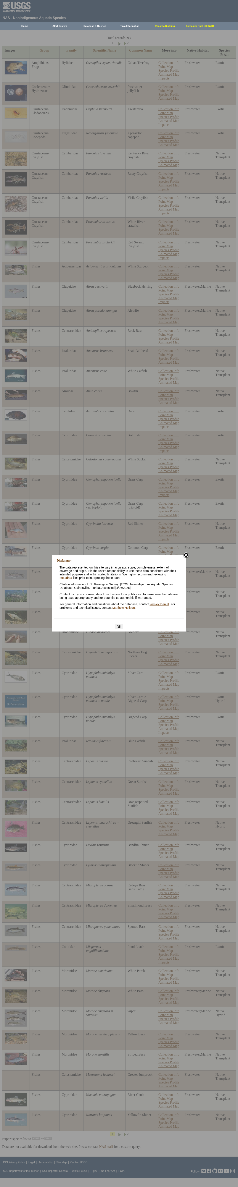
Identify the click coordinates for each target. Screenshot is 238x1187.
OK (118, 626)
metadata (66, 578)
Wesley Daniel (159, 604)
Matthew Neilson (123, 607)
